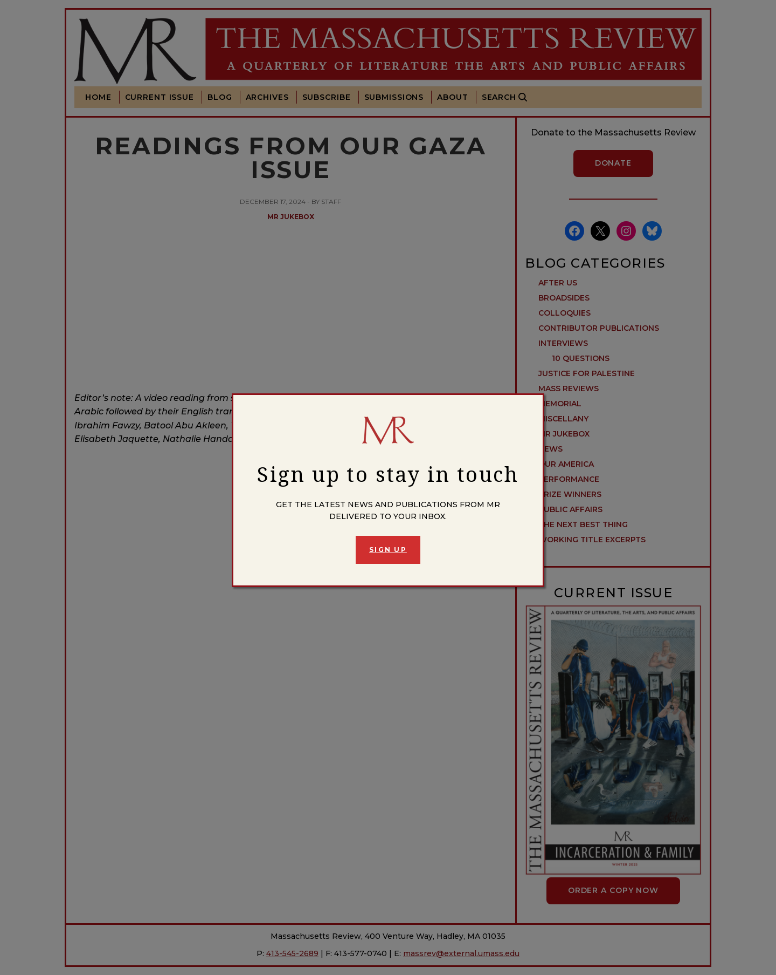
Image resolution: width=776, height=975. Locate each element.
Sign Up (388, 550)
